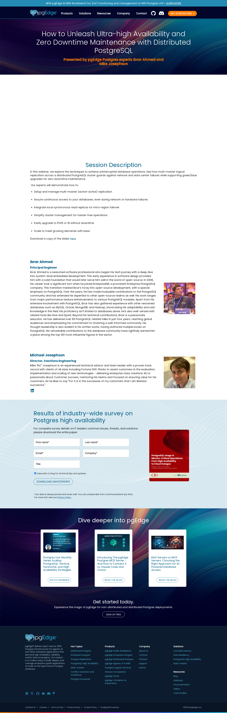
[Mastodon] (54, 693)
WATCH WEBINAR (59, 580)
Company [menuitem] (123, 13)
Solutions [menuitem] (85, 13)
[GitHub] (37, 693)
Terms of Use (58, 707)
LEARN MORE (173, 3)
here (73, 238)
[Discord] (48, 693)
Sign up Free (113, 614)
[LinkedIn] (26, 693)
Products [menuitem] (67, 13)
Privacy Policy (64, 497)
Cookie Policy (91, 707)
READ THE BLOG (113, 580)
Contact (141, 13)
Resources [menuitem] (104, 13)
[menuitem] (141, 13)
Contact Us (31, 707)
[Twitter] (32, 693)
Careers (44, 707)
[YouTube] (43, 693)
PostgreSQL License (110, 707)
